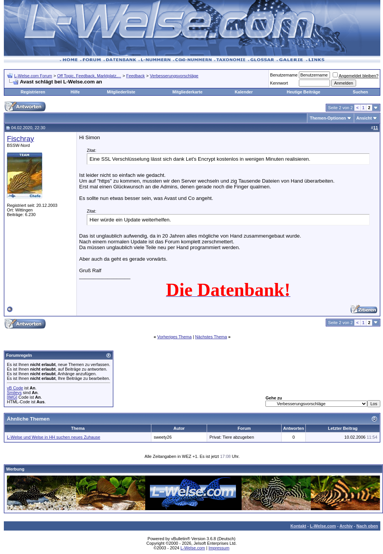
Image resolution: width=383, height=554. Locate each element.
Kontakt (298, 526)
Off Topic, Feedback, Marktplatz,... (89, 75)
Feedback (135, 75)
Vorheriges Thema (174, 336)
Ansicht (364, 118)
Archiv (346, 526)
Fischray (20, 139)
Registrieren (33, 92)
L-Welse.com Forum (33, 75)
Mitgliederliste (121, 92)
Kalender (244, 92)
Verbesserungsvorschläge (174, 75)
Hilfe (75, 92)
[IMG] (12, 397)
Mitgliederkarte (187, 92)
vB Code (15, 388)
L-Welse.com (323, 526)
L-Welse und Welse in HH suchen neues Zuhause (53, 437)
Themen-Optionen (328, 118)
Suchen (360, 92)
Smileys (14, 392)
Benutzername (284, 75)
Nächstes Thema (211, 336)
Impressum (219, 548)
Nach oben (367, 526)
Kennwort (279, 83)
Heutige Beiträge (303, 92)
